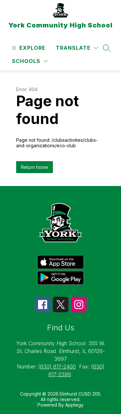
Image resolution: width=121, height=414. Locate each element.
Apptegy (74, 405)
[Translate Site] (77, 48)
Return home (34, 167)
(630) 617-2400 (57, 366)
